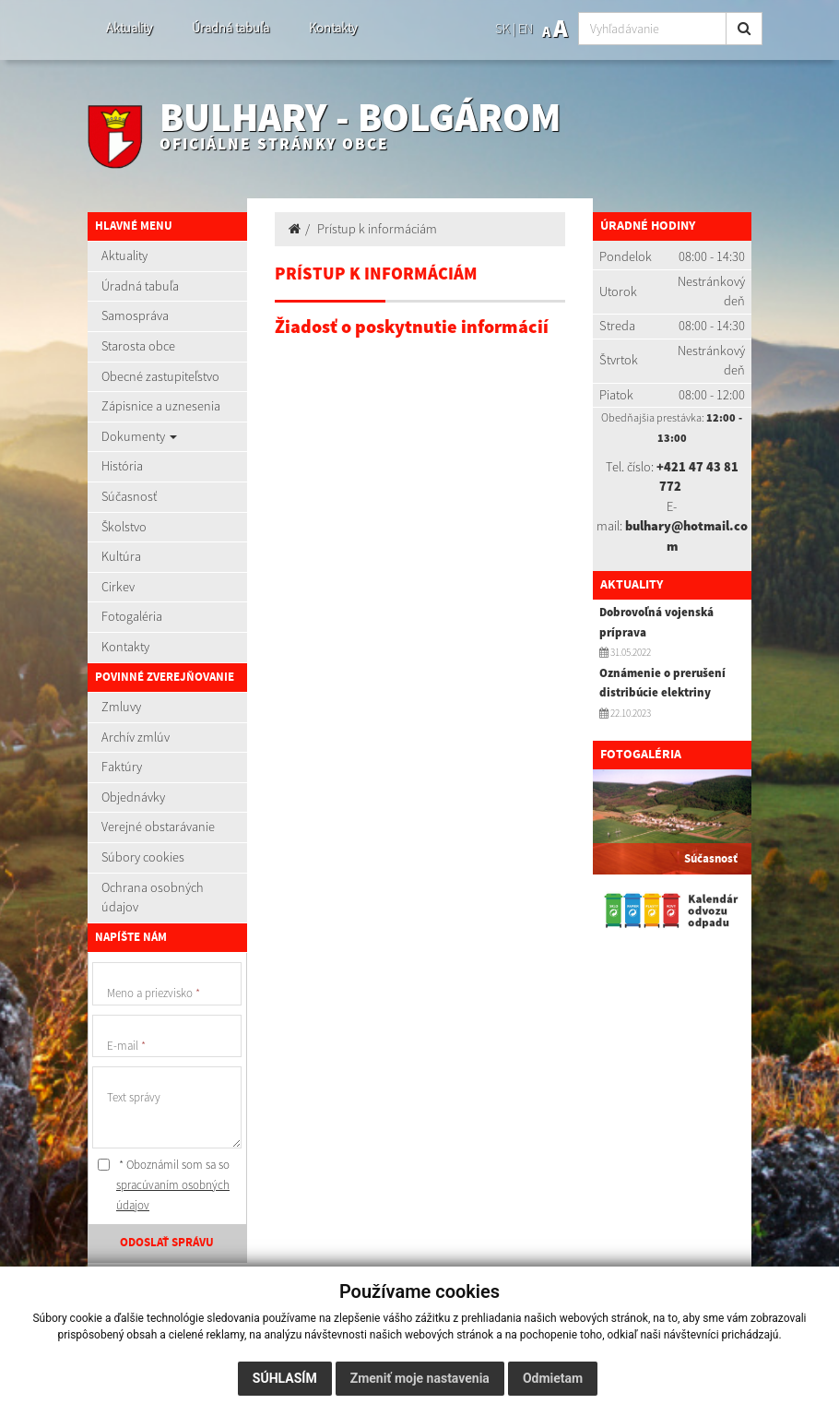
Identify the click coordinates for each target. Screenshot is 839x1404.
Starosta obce (138, 346)
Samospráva (135, 315)
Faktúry (121, 766)
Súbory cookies (142, 857)
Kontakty (333, 27)
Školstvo (124, 526)
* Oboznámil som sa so (164, 1184)
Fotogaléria (131, 616)
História (122, 466)
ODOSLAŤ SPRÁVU (167, 1242)
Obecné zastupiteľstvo (160, 376)
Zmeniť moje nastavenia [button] (420, 1378)
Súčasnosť (129, 496)
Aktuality (129, 27)
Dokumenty (139, 436)
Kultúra (121, 556)
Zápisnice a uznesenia (160, 406)
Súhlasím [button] (285, 1378)
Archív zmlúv (135, 737)
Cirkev (118, 586)
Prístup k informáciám (377, 228)
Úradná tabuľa (230, 27)
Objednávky (133, 797)
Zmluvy (121, 706)
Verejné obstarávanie (158, 826)
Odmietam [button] (553, 1378)
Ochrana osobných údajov (152, 897)
